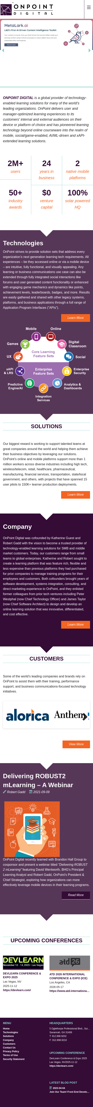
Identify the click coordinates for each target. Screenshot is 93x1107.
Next (83, 717)
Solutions (8, 1036)
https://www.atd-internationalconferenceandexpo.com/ (69, 991)
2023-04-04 (57, 1088)
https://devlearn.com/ (17, 990)
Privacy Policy (11, 1051)
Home (6, 1028)
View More (76, 744)
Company (8, 1040)
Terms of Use (10, 1055)
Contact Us (9, 1047)
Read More (76, 895)
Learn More (75, 317)
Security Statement (14, 1059)
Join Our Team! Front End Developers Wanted (69, 1092)
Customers (9, 1044)
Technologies (10, 1032)
